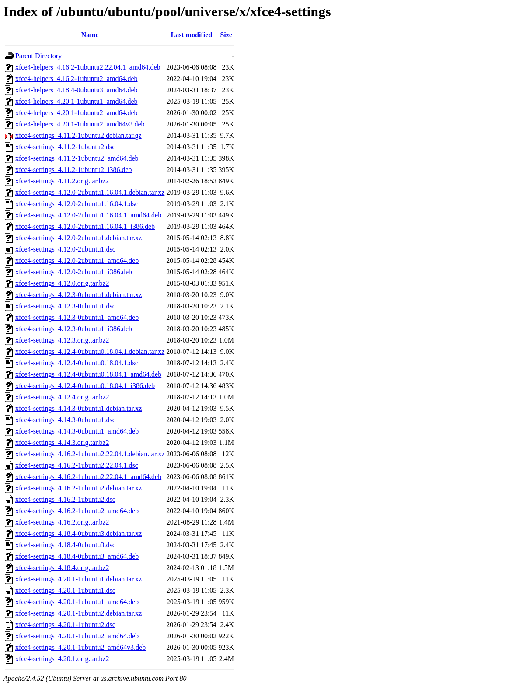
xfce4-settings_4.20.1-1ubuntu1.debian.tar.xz (78, 579)
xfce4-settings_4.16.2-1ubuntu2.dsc (65, 499)
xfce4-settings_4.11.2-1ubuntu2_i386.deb (73, 169)
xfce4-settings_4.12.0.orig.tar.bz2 (62, 283)
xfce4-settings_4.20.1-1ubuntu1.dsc (65, 590)
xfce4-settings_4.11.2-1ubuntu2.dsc (65, 146)
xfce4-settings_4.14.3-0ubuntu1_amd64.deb (77, 431)
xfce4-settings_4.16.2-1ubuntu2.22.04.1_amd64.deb (88, 476)
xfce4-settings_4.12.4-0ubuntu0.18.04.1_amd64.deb (88, 374)
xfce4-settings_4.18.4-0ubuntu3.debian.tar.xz (78, 533)
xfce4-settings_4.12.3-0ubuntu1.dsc (65, 306)
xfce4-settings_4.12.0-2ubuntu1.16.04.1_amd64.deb (88, 215)
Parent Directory (38, 56)
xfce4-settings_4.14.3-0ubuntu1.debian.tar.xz (78, 408)
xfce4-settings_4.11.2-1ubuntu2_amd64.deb (77, 158)
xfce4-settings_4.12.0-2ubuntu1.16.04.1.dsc (76, 203)
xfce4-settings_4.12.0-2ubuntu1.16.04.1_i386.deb (85, 226)
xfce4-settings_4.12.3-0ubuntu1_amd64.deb (77, 317)
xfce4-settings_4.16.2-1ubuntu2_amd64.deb (77, 510)
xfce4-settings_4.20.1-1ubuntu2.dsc (65, 624)
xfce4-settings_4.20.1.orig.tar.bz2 (62, 658)
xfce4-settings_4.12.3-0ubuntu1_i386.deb (73, 328)
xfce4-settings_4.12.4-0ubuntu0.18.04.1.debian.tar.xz (89, 351)
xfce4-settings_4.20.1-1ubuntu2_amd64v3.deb (80, 647)
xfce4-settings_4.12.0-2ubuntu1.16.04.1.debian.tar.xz (89, 192)
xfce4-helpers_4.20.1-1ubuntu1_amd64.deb (76, 101)
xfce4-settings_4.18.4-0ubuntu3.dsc (65, 545)
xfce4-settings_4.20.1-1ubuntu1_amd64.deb (77, 602)
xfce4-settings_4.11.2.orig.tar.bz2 (62, 181)
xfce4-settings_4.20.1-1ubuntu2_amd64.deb (77, 636)
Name (90, 34)
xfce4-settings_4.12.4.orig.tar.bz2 (62, 397)
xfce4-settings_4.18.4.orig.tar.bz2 (62, 567)
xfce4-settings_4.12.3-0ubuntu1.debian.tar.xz (78, 294)
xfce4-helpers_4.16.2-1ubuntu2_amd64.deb (76, 78)
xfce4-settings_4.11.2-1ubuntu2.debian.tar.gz (78, 135)
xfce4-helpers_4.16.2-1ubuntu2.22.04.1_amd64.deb (87, 67)
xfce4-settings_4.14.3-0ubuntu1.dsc (65, 420)
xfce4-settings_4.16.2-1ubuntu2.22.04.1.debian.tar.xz (89, 454)
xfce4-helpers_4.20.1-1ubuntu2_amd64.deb (76, 112)
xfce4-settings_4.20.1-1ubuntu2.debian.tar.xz (78, 613)
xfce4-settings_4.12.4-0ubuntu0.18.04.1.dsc (76, 363)
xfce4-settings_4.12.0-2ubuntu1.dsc (65, 249)
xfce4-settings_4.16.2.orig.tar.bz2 (62, 522)
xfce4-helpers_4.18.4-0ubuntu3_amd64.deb (76, 90)
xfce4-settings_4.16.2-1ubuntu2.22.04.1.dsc (76, 465)
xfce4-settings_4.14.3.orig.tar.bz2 (62, 442)
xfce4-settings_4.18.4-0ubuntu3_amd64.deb (77, 556)
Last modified (191, 34)
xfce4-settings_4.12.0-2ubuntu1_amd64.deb (77, 260)
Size (226, 34)
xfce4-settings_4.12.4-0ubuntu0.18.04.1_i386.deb (85, 385)
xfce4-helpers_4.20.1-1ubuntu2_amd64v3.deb (79, 124)
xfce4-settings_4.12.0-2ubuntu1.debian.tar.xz (78, 238)
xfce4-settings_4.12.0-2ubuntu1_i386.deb (73, 272)
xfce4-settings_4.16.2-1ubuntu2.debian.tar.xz (78, 488)
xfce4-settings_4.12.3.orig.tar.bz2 (62, 340)
